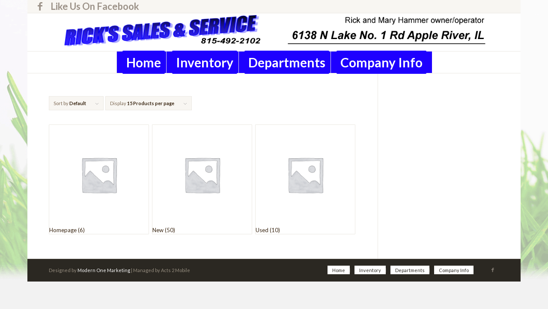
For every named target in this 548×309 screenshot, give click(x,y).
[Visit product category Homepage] (99, 179)
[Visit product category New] (202, 179)
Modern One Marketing (103, 270)
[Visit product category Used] (305, 179)
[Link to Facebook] (39, 6)
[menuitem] (92, 6)
